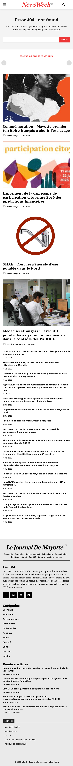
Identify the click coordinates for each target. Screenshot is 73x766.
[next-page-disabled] (69, 62)
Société (6, 713)
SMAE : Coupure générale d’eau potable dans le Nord (30, 266)
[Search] (64, 39)
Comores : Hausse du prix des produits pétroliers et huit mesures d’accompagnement (35, 375)
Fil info (6, 674)
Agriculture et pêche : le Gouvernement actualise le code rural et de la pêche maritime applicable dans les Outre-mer (35, 387)
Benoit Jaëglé (13, 136)
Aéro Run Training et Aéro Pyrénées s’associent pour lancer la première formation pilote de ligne (33, 400)
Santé (5, 702)
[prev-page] (3, 62)
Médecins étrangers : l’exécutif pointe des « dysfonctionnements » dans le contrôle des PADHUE (34, 335)
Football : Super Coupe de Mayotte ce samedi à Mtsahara (35, 473)
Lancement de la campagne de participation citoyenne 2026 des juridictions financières (32, 197)
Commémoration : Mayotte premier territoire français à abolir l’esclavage (36, 128)
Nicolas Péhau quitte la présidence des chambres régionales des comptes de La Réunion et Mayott (30, 464)
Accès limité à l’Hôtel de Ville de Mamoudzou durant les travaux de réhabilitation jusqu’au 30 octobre (34, 452)
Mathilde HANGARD (15, 344)
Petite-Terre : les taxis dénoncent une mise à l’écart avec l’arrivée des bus (35, 494)
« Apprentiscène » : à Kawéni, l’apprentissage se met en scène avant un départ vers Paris (34, 516)
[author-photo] (4, 135)
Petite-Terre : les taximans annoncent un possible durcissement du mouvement (31, 430)
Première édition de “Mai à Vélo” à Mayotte (27, 420)
